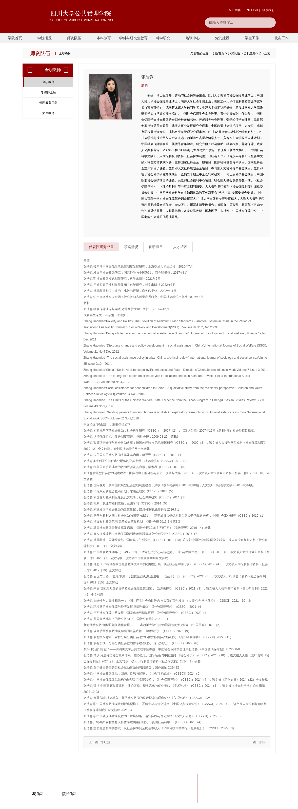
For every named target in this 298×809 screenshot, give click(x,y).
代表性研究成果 (101, 247)
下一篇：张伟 (256, 742)
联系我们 (268, 10)
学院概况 (44, 38)
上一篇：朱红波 (99, 742)
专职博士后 (48, 92)
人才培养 (180, 247)
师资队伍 (74, 38)
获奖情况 (131, 247)
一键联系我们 (256, 790)
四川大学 (234, 10)
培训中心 (193, 38)
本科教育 (104, 38)
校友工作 (281, 38)
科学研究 (163, 38)
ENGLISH (251, 10)
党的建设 (222, 38)
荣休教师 (48, 113)
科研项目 (156, 247)
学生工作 (252, 38)
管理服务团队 (48, 103)
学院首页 (15, 38)
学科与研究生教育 (133, 38)
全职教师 (250, 53)
